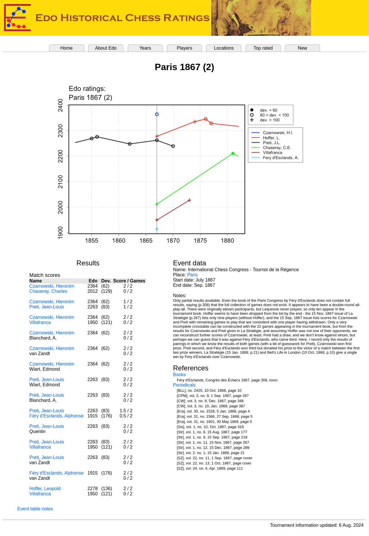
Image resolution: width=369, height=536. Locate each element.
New (302, 48)
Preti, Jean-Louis (46, 306)
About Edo (106, 48)
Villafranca (40, 322)
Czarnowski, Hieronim (51, 286)
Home (66, 48)
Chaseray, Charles (48, 291)
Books (179, 374)
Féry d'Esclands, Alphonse (56, 415)
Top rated (263, 48)
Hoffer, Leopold (45, 488)
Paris (192, 274)
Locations (224, 48)
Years (145, 48)
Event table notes (35, 508)
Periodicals (184, 385)
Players (184, 48)
